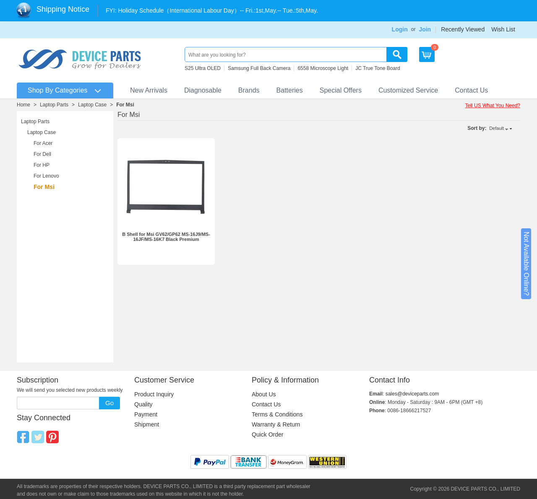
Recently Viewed (463, 29)
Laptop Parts (54, 105)
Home (23, 105)
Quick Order (267, 434)
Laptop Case (92, 105)
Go (109, 402)
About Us (264, 394)
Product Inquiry (154, 394)
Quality (143, 404)
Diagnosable (203, 90)
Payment (145, 414)
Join (425, 29)
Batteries (289, 90)
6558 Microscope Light (322, 68)
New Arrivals (148, 90)
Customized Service (408, 90)
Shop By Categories (57, 90)
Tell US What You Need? (492, 106)
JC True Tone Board (377, 68)
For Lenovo (46, 176)
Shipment (146, 424)
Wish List (503, 29)
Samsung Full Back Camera (259, 68)
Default (496, 128)
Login (400, 29)
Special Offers (341, 90)
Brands (249, 90)
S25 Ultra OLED (203, 68)
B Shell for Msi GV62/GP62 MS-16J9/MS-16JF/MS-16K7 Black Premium (166, 237)
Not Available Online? (526, 264)
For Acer (43, 143)
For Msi (125, 105)
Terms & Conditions (277, 414)
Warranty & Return (276, 424)
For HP (42, 165)
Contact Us (471, 90)
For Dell (42, 154)
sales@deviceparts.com (412, 394)
